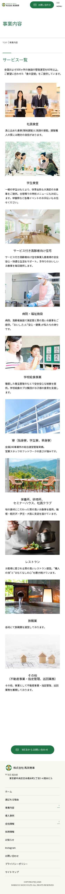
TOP (5, 42)
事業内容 (9, 807)
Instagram (10, 847)
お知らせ (9, 839)
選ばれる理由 (12, 799)
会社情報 (9, 823)
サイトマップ (12, 872)
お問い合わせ (12, 856)
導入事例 (9, 815)
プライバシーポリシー (16, 863)
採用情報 (9, 831)
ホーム (8, 791)
